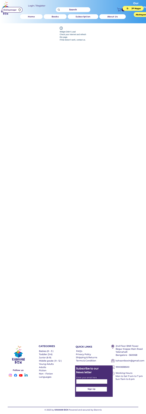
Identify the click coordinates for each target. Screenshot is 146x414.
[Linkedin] (26, 375)
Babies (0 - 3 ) (46, 351)
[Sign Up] (91, 389)
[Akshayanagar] (12, 10)
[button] (121, 9)
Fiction (42, 370)
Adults (42, 367)
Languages (45, 377)
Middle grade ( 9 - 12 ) (50, 361)
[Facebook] (16, 375)
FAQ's (79, 351)
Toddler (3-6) (45, 354)
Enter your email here (86, 377)
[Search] (73, 9)
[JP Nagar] (136, 8)
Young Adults (46, 364)
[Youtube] (21, 375)
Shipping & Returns (86, 357)
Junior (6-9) (45, 357)
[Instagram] (10, 375)
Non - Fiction (46, 373)
